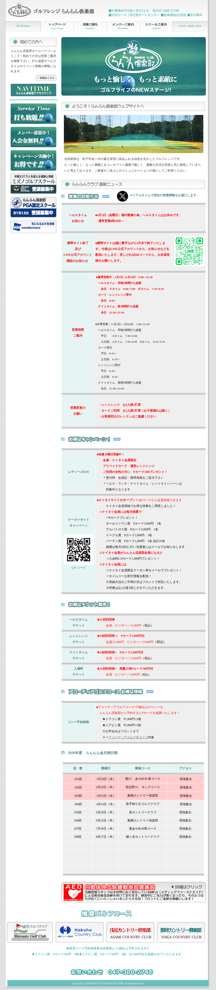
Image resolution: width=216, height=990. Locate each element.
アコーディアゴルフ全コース (128, 737)
